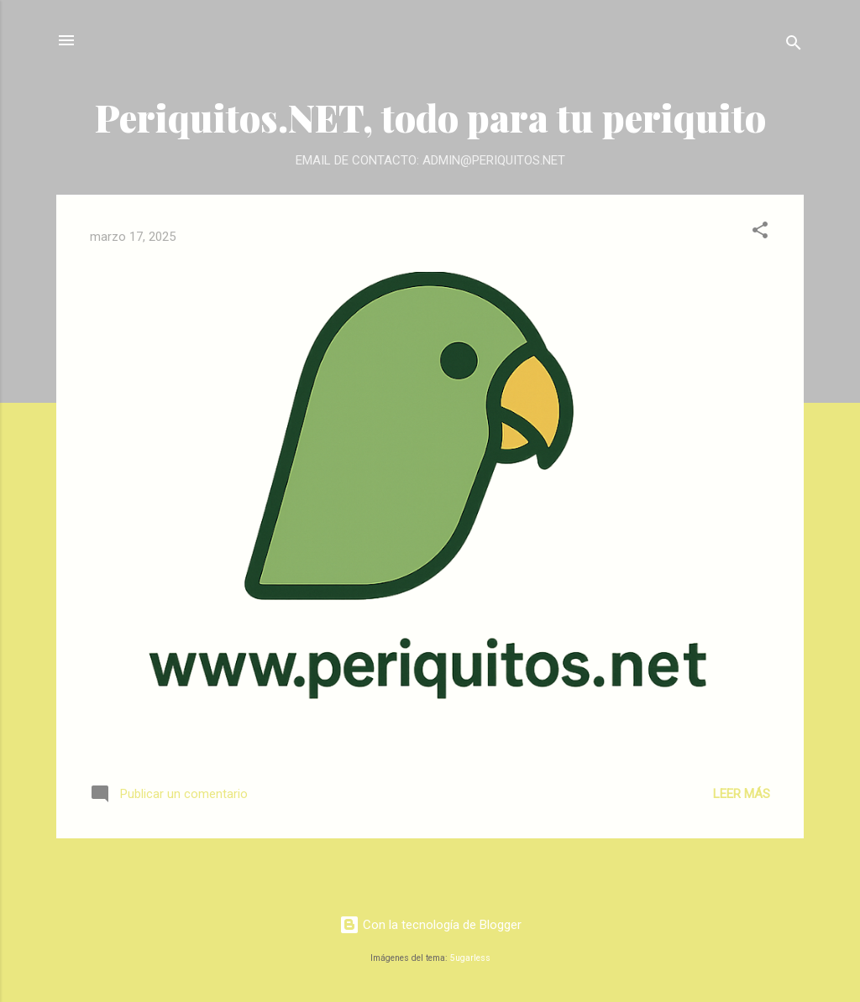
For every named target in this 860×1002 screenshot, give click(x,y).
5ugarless (470, 957)
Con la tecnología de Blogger (430, 924)
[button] (760, 233)
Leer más (741, 793)
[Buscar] (794, 45)
